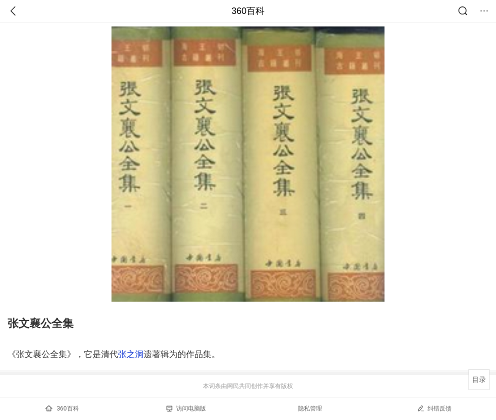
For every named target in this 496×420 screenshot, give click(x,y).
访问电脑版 (186, 408)
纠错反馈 (434, 408)
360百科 (248, 11)
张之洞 (131, 354)
